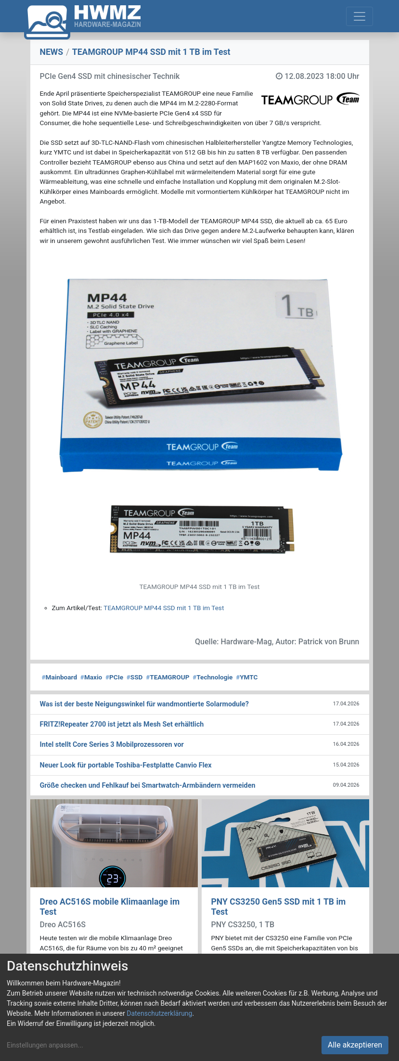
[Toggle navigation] (359, 16)
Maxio (91, 677)
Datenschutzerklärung (159, 1013)
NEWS (52, 52)
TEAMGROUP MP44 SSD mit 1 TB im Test (163, 608)
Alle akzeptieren (355, 1044)
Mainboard (59, 677)
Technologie (212, 677)
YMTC (246, 677)
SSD (135, 677)
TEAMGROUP (167, 677)
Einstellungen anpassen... (45, 1045)
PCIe (114, 677)
